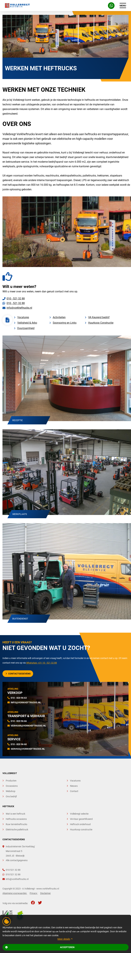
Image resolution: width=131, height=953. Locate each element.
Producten (11, 780)
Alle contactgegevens (17, 860)
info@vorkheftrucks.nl (19, 307)
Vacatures (23, 317)
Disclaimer (45, 893)
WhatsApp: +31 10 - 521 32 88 (41, 662)
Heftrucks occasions (16, 819)
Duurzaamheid (25, 328)
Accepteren (39, 947)
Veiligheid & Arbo (27, 322)
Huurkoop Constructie (100, 322)
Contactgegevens (18, 673)
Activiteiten (59, 317)
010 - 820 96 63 (19, 698)
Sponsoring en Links (64, 322)
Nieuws (74, 786)
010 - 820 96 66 (19, 721)
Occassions (12, 786)
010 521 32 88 (11, 870)
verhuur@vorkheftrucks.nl (28, 725)
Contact (74, 791)
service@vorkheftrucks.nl (28, 749)
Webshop (10, 791)
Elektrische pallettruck (17, 829)
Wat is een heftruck (15, 813)
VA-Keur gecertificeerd (81, 819)
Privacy (34, 893)
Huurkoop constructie (81, 829)
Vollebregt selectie (79, 813)
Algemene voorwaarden (14, 893)
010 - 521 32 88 (16, 298)
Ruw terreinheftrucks (16, 824)
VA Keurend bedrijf (99, 317)
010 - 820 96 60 (19, 744)
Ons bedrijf (11, 796)
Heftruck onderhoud (80, 824)
